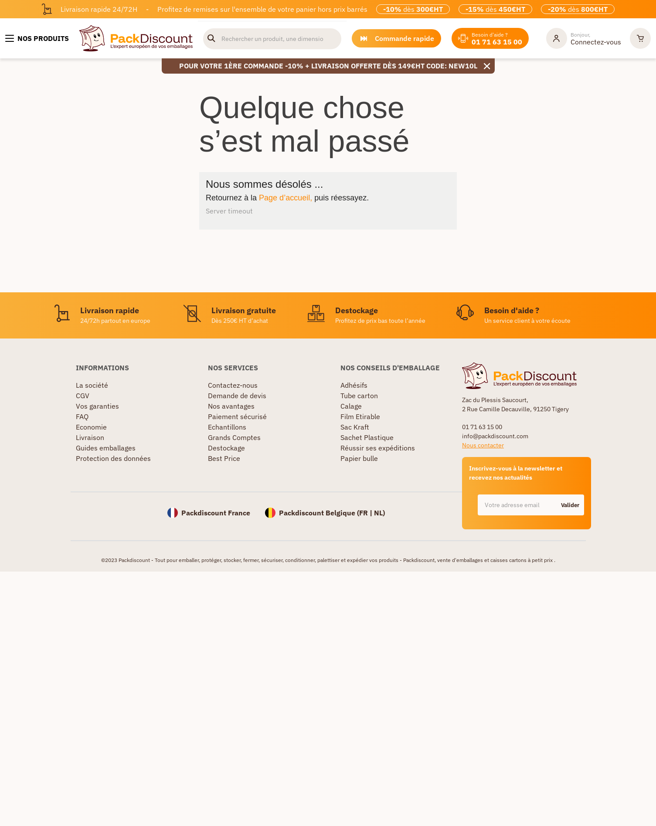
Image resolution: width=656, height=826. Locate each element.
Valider (570, 505)
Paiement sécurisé (237, 416)
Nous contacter (483, 445)
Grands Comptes (234, 437)
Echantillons (227, 427)
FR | (366, 512)
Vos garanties (97, 406)
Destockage (226, 447)
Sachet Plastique (367, 437)
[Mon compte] (583, 38)
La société (92, 385)
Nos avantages (231, 406)
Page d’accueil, (285, 197)
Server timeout (229, 210)
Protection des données (113, 458)
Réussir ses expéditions (377, 447)
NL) (379, 512)
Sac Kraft (354, 427)
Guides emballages (106, 447)
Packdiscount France (215, 512)
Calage (351, 406)
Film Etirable (360, 416)
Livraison (90, 437)
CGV (82, 395)
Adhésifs (353, 385)
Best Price (224, 458)
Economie (91, 427)
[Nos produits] (37, 38)
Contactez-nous (233, 385)
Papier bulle (359, 458)
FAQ (82, 416)
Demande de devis (237, 395)
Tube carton (359, 395)
